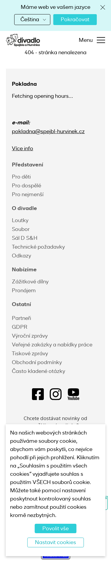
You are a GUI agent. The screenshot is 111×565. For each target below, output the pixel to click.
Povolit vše (55, 528)
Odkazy (21, 255)
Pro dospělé (26, 185)
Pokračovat (75, 19)
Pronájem (24, 290)
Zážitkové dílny (30, 281)
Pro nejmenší (28, 194)
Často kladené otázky (38, 371)
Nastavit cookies (55, 542)
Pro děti (21, 176)
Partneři (21, 318)
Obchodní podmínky (37, 362)
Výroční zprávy (30, 335)
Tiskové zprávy (30, 353)
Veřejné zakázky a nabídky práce (52, 344)
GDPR (19, 327)
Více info (22, 148)
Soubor (21, 229)
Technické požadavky (38, 246)
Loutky (20, 220)
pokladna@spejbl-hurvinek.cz (48, 131)
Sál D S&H (24, 238)
